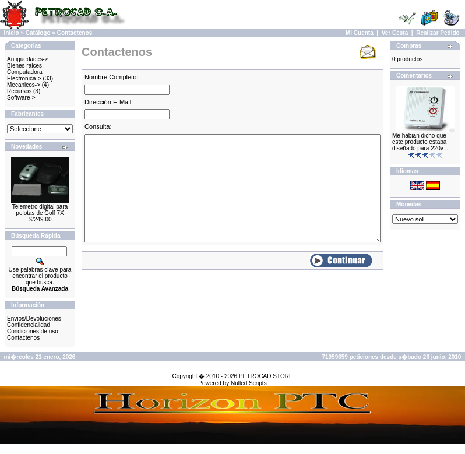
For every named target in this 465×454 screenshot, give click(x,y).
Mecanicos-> (23, 85)
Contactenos (75, 33)
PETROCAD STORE (266, 376)
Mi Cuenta (360, 33)
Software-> (21, 97)
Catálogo (38, 33)
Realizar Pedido (437, 33)
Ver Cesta (395, 33)
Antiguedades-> (27, 59)
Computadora (25, 72)
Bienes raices (24, 65)
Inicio (11, 33)
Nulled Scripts (249, 383)
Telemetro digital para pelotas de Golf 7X (40, 209)
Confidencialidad (28, 325)
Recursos (19, 91)
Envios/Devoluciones (34, 318)
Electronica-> (24, 78)
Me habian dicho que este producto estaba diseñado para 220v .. (420, 142)
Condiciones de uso (32, 331)
